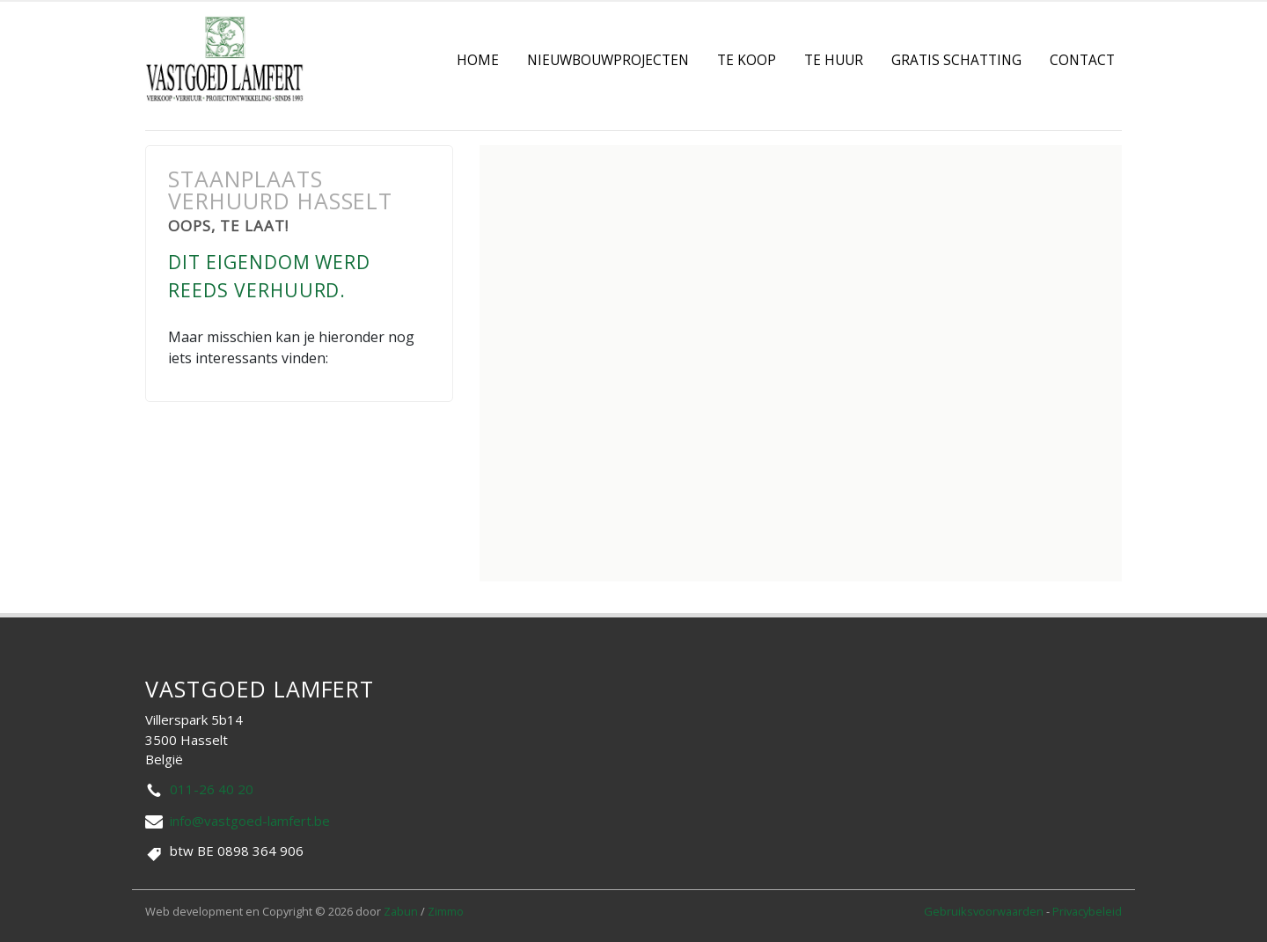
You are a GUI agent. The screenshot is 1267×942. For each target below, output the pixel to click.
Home (478, 60)
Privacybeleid (1087, 911)
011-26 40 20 (211, 789)
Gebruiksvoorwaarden (985, 911)
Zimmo (446, 911)
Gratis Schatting (956, 60)
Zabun (401, 911)
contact (1082, 60)
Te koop (746, 60)
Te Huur (833, 60)
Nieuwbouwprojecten (608, 60)
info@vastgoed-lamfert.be (250, 820)
